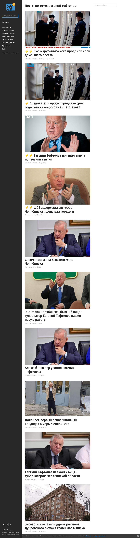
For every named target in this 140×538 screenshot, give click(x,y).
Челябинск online (8, 30)
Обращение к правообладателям (7, 530)
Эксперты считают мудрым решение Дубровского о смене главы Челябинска (55, 526)
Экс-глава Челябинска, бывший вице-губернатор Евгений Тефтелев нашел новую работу (53, 316)
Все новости (6, 27)
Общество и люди (8, 43)
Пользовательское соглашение (10, 534)
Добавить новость (10, 16)
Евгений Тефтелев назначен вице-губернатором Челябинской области (52, 474)
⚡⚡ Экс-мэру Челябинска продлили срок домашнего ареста (57, 53)
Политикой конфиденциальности (96, 536)
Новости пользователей (10, 53)
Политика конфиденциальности (10, 532)
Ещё (3, 49)
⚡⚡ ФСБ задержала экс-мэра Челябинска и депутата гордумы (49, 209)
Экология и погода (8, 36)
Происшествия (7, 40)
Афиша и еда (6, 46)
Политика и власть (31, 58)
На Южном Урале (8, 33)
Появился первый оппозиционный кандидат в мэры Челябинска (51, 422)
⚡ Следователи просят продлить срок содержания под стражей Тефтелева (54, 105)
